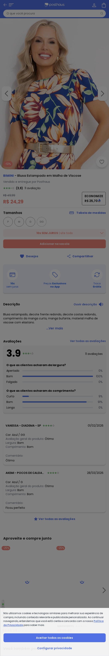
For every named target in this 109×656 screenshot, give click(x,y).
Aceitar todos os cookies (54, 638)
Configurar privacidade (54, 648)
